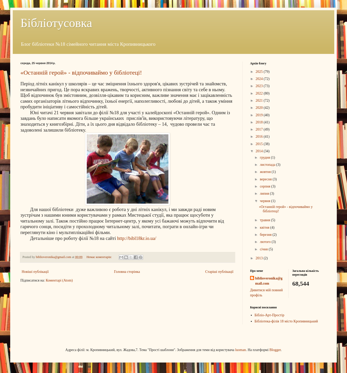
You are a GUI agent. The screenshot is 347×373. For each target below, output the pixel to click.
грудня (265, 157)
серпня (265, 186)
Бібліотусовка (56, 23)
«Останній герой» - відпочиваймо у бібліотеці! (81, 72)
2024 (260, 79)
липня (265, 193)
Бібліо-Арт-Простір (269, 315)
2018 (260, 122)
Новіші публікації (35, 272)
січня (264, 249)
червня (265, 201)
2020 (260, 108)
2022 (260, 93)
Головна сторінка (127, 272)
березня (266, 235)
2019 (260, 115)
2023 (260, 86)
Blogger (275, 350)
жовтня (265, 172)
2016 (260, 136)
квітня (265, 227)
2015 (260, 144)
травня (265, 220)
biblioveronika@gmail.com (268, 280)
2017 (260, 129)
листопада (268, 165)
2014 (260, 151)
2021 (260, 100)
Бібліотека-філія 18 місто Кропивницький (286, 321)
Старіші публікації (219, 272)
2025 (260, 72)
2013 (260, 258)
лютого (265, 242)
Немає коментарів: (99, 257)
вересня (266, 179)
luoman (240, 350)
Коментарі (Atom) (59, 280)
